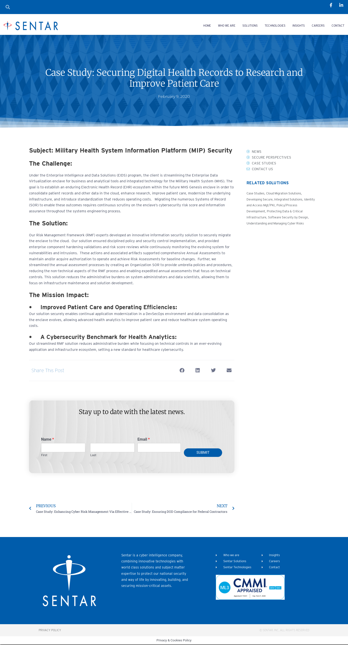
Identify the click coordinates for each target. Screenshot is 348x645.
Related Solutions (266, 184)
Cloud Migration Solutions (286, 194)
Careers (318, 25)
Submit (203, 452)
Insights (298, 25)
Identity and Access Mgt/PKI (267, 206)
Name (47, 439)
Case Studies (255, 194)
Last (93, 455)
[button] (181, 370)
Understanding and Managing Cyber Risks (277, 224)
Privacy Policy (50, 630)
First (44, 455)
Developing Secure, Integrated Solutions (276, 200)
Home (207, 25)
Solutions (250, 25)
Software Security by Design (290, 218)
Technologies (275, 25)
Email (144, 439)
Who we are (226, 25)
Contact (338, 25)
